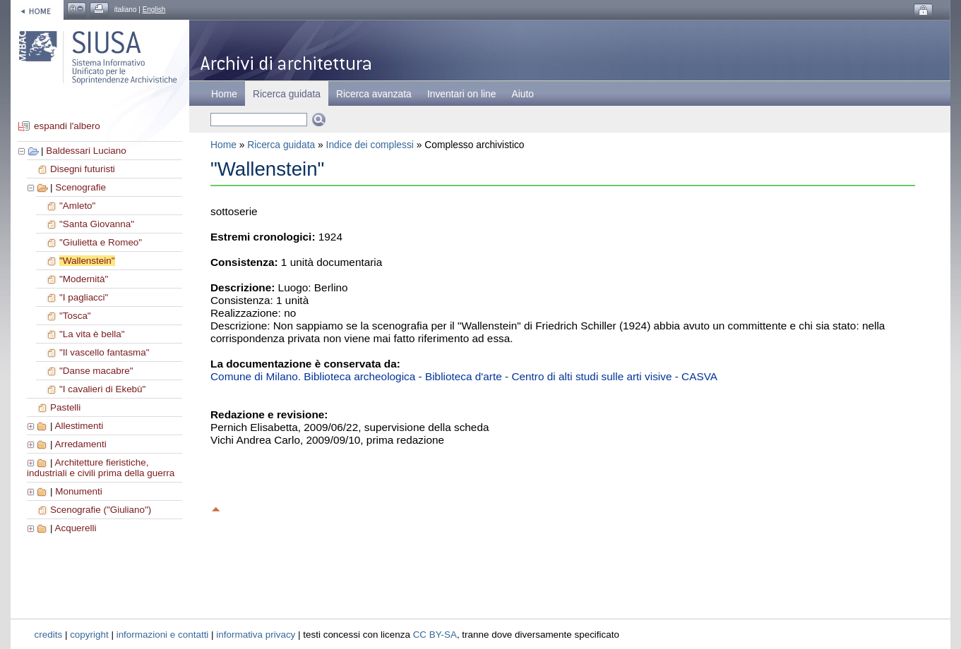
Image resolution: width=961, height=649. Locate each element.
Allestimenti (78, 425)
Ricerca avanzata (374, 93)
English (154, 9)
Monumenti (78, 491)
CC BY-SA (435, 634)
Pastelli (65, 407)
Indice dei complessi (370, 144)
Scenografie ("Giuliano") (100, 509)
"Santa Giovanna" (96, 224)
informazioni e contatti (163, 634)
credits (49, 634)
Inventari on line (461, 93)
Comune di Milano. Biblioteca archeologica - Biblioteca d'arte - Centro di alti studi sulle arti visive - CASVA (463, 376)
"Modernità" (83, 279)
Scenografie (80, 187)
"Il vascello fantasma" (104, 352)
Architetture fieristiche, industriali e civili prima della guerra (100, 467)
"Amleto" (77, 205)
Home (224, 93)
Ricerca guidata (281, 144)
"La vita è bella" (91, 334)
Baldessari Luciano (86, 150)
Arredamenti (80, 444)
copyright (89, 634)
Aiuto (523, 93)
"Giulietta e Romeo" (100, 242)
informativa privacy (255, 634)
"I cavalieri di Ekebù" (102, 389)
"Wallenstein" (87, 260)
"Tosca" (75, 315)
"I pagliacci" (83, 297)
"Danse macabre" (96, 370)
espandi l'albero (67, 126)
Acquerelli (75, 528)
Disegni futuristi (82, 169)
